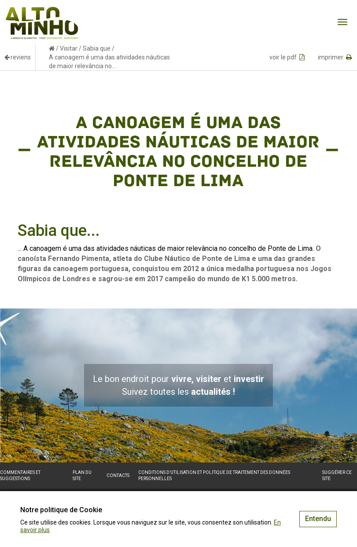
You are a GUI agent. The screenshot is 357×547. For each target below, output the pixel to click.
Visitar (68, 48)
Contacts (118, 475)
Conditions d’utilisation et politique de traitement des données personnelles (214, 475)
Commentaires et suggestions (20, 475)
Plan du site (82, 475)
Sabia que (96, 48)
